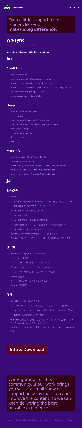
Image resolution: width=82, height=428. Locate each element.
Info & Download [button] (26, 349)
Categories (59, 420)
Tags (70, 420)
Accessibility (45, 420)
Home (9, 420)
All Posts (10, 36)
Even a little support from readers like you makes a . (34, 24)
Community (20, 420)
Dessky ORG (18, 7)
